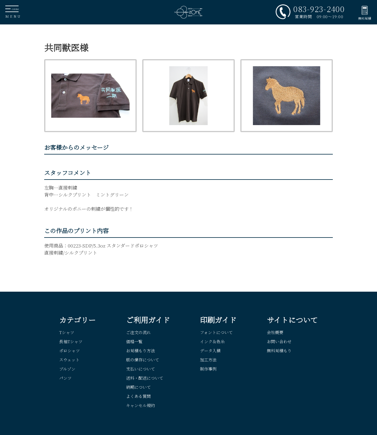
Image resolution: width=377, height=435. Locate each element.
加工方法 (208, 360)
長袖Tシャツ (70, 341)
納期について (138, 387)
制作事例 (208, 369)
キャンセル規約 (140, 405)
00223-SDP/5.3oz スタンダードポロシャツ (113, 245)
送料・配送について (144, 378)
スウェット (69, 360)
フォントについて (216, 332)
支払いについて (140, 369)
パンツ (65, 378)
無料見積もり (279, 350)
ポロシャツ (69, 350)
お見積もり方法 (140, 350)
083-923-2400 (319, 9)
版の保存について (142, 360)
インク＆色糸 (212, 341)
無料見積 (364, 18)
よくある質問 (138, 396)
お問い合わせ (279, 341)
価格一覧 (134, 341)
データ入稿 (210, 350)
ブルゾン (67, 369)
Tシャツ (66, 332)
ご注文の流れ (138, 332)
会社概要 (275, 332)
